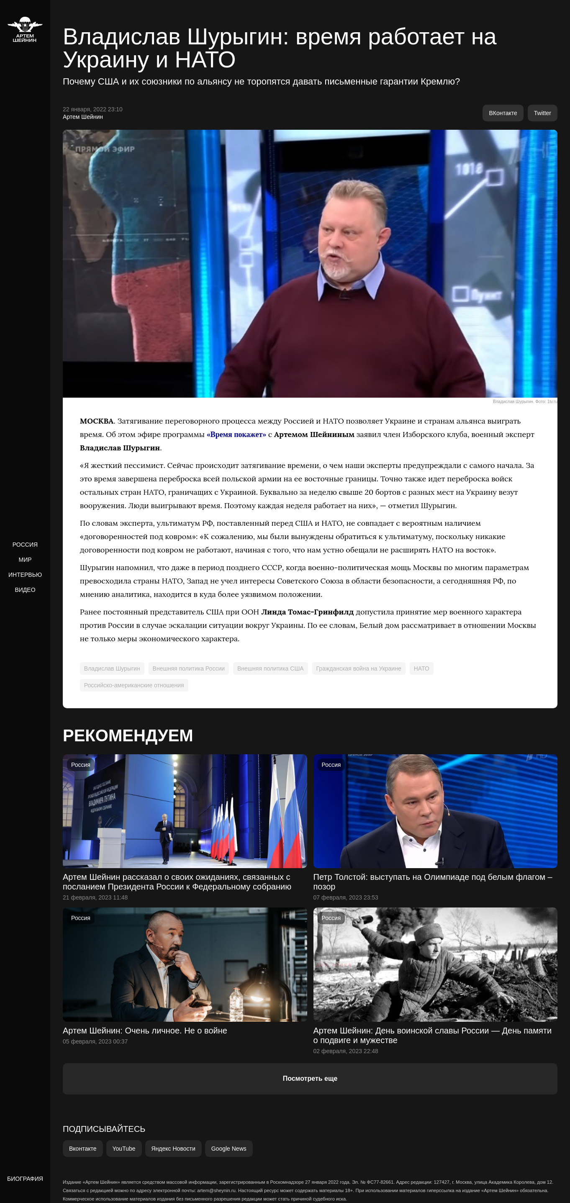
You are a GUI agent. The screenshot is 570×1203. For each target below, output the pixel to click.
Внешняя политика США (270, 668)
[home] (25, 29)
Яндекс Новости (173, 1148)
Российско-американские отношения (134, 685)
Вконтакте (83, 1148)
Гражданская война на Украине (358, 668)
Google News (228, 1148)
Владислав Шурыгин (112, 668)
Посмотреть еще (310, 1078)
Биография (25, 1178)
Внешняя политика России (189, 668)
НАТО (421, 668)
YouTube (124, 1148)
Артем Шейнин (83, 116)
